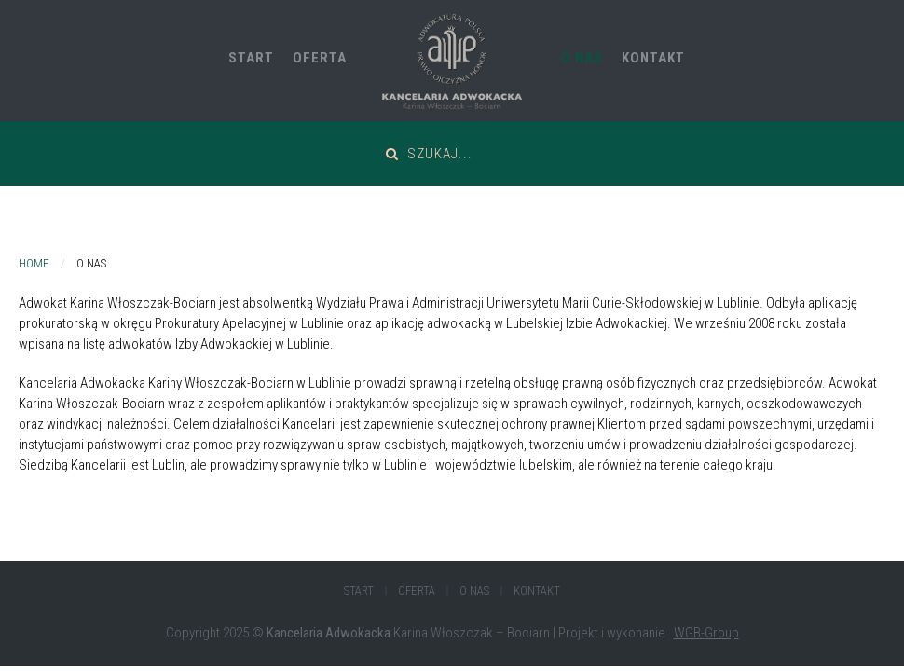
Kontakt (653, 57)
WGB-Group (706, 632)
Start (251, 57)
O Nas (582, 57)
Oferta (320, 57)
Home (34, 263)
